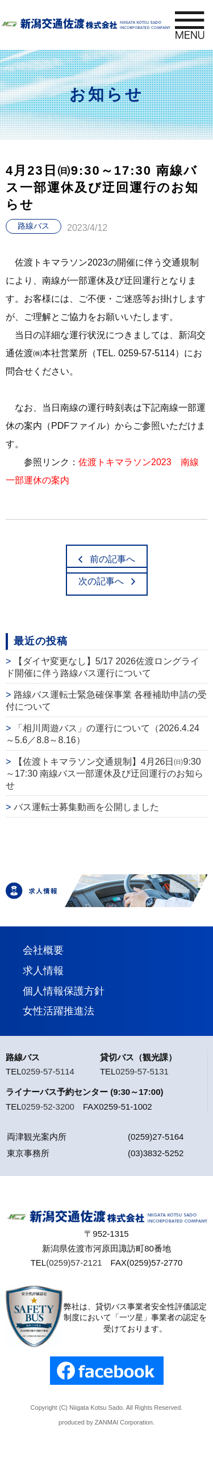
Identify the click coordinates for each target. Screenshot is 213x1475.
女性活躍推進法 (58, 1011)
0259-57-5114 (48, 1071)
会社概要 (43, 950)
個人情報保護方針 (64, 991)
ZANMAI (107, 1422)
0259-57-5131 (141, 1071)
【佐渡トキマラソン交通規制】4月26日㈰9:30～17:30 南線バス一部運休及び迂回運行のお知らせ (104, 773)
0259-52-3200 (48, 1106)
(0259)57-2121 (74, 1262)
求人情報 (43, 970)
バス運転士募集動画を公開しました (86, 807)
